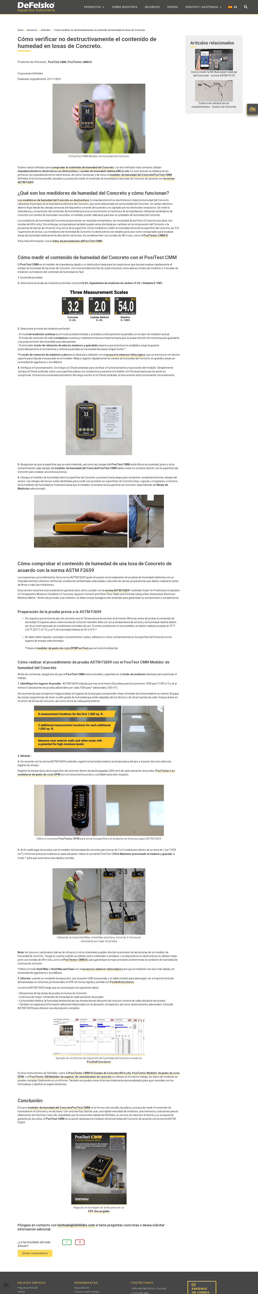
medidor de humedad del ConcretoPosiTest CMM (141, 174)
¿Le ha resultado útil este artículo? (34, 1244)
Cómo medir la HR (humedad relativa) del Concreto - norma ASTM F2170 (214, 73)
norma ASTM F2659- (117, 590)
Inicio (21, 30)
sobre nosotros (125, 7)
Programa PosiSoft (28, 1287)
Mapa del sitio (81, 1287)
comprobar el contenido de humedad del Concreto (82, 167)
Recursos (152, 7)
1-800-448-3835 (139, 1288)
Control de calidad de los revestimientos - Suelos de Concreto (214, 105)
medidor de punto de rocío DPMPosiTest (63, 648)
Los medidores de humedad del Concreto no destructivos (53, 200)
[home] (36, 7)
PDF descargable (99, 1211)
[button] (94, 7)
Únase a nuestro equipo (86, 1291)
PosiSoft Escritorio (122, 982)
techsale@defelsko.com (76, 1225)
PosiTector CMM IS (155, 235)
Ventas (172, 7)
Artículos (46, 30)
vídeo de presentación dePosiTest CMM (77, 241)
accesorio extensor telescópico (125, 354)
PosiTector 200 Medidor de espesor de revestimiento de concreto (71, 1076)
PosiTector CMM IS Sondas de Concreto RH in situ (99, 1073)
